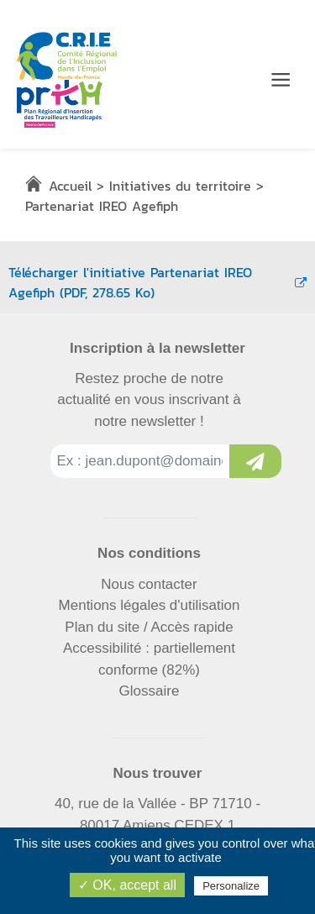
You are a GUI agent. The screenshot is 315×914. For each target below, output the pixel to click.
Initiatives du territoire (180, 186)
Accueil (70, 186)
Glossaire (149, 691)
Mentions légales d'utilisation (149, 605)
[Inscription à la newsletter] (255, 461)
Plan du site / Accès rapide (149, 627)
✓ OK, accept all (127, 885)
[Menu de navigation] (280, 80)
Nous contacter (149, 584)
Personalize (231, 886)
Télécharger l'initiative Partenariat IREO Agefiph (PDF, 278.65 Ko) (157, 282)
